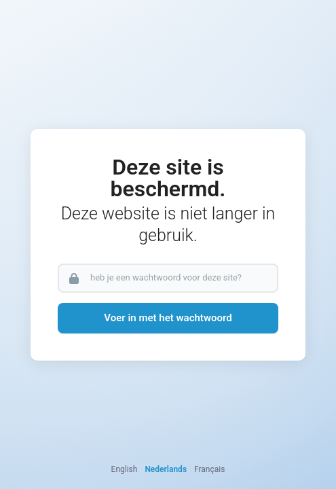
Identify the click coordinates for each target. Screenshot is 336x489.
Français (209, 469)
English (124, 469)
